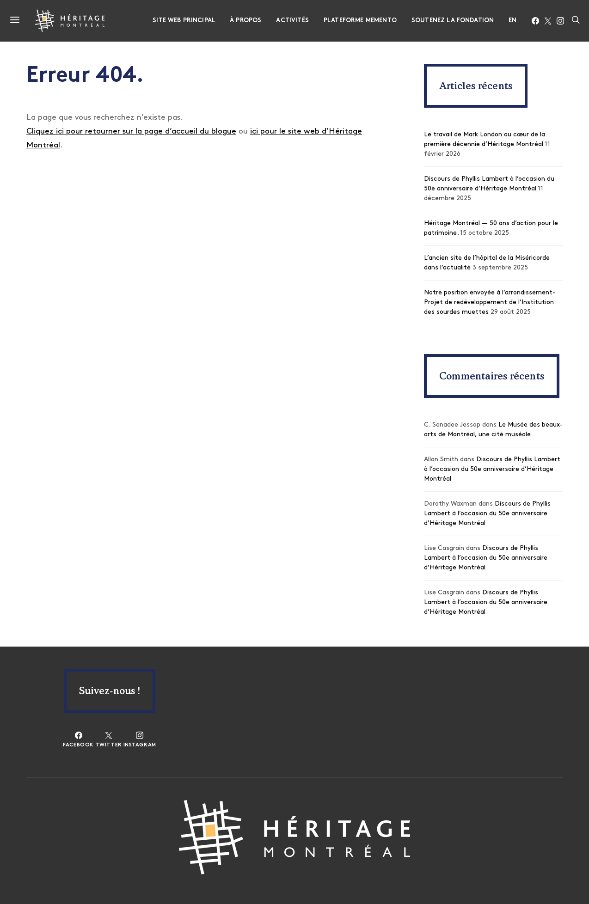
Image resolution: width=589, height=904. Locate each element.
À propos (245, 21)
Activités (292, 21)
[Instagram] (560, 20)
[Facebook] (535, 20)
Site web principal (184, 21)
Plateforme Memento (360, 21)
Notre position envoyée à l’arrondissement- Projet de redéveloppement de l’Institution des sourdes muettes (489, 302)
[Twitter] (548, 20)
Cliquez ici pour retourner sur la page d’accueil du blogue (131, 131)
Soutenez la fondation (452, 21)
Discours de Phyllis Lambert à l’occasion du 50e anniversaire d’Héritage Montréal (492, 469)
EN (512, 21)
